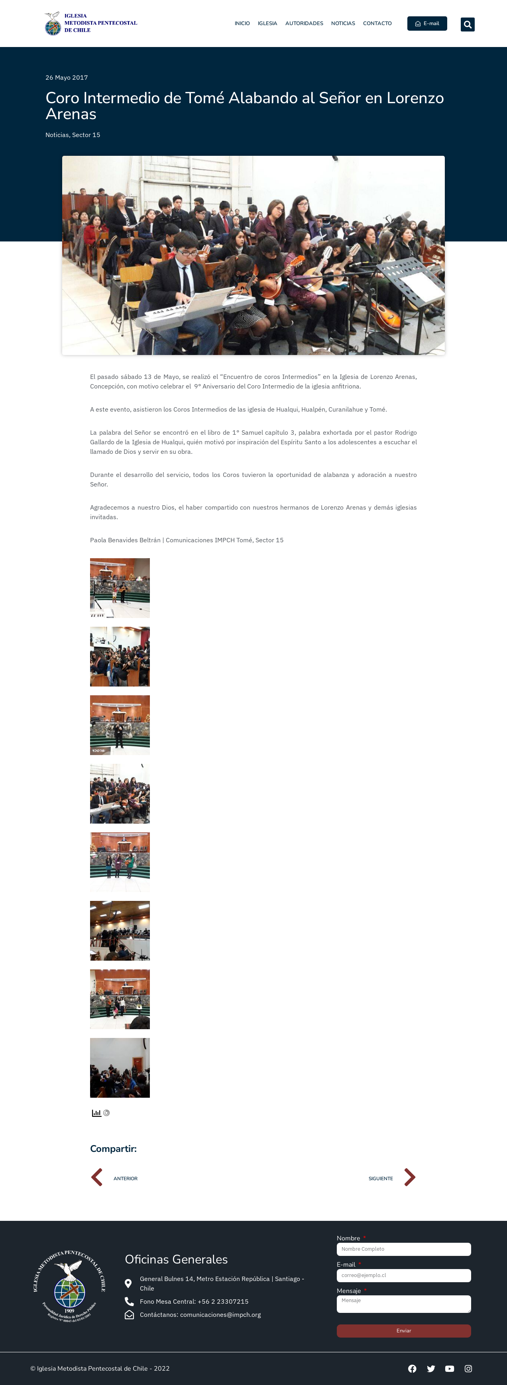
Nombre (349, 1239)
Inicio (242, 23)
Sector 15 (86, 135)
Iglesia (267, 23)
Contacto (377, 23)
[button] (468, 24)
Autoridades (304, 23)
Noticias (343, 23)
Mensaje (350, 1291)
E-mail (347, 1265)
